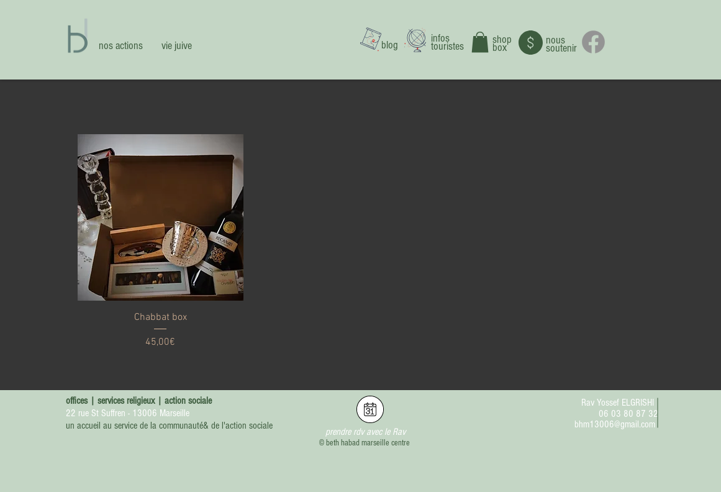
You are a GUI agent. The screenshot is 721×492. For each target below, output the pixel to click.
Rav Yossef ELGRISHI (617, 402)
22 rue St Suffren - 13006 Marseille (127, 413)
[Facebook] (593, 42)
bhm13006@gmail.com (614, 424)
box (499, 47)
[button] (480, 42)
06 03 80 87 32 (628, 413)
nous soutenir (561, 44)
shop (502, 39)
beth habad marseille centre (368, 443)
